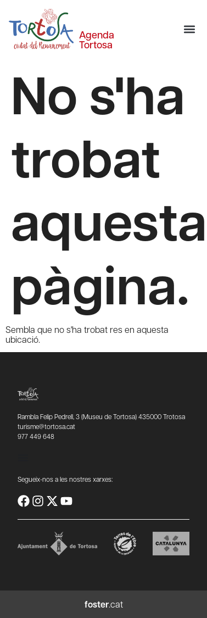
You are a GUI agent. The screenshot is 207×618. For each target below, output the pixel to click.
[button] (189, 29)
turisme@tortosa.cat (46, 426)
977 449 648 (36, 436)
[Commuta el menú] (23, 457)
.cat (104, 604)
